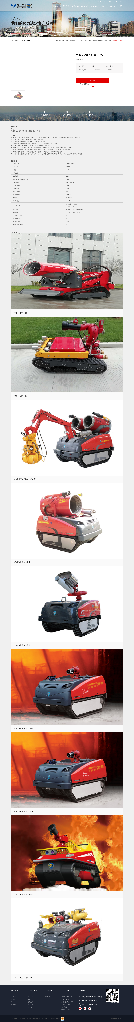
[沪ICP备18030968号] (54, 1018)
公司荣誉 (30, 1007)
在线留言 (87, 80)
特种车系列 (107, 40)
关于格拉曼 (57, 6)
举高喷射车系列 (98, 40)
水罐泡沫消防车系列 (85, 40)
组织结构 (30, 1002)
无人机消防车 (74, 40)
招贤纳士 (103, 6)
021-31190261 (108, 81)
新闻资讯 (66, 6)
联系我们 (101, 1)
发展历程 (30, 999)
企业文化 (30, 1004)
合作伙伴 (13, 997)
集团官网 (110, 1)
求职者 (13, 999)
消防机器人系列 (25, 40)
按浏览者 (15, 991)
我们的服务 (94, 6)
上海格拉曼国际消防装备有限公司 (26, 6)
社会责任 (112, 6)
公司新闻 (47, 997)
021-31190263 (93, 1000)
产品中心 (75, 6)
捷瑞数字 (114, 1018)
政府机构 (13, 1004)
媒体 (12, 1002)
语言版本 (119, 1)
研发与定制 (84, 6)
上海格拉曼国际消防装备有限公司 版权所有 (34, 1018)
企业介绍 (30, 997)
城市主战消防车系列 (62, 40)
